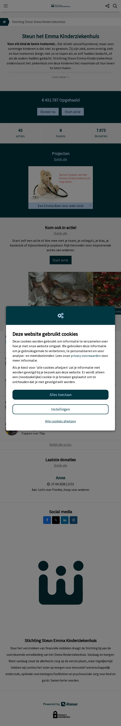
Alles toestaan (61, 394)
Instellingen (60, 409)
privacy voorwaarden (86, 355)
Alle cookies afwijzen (60, 421)
